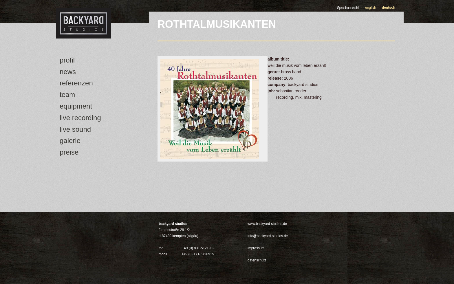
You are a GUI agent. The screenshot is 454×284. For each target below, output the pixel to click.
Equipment (76, 106)
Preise (69, 152)
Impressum (256, 248)
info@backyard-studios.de (268, 236)
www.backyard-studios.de (267, 224)
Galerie (70, 140)
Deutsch (388, 8)
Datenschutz (257, 260)
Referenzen (76, 83)
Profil (67, 60)
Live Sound (75, 129)
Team (67, 94)
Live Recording (80, 118)
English (370, 8)
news (68, 72)
